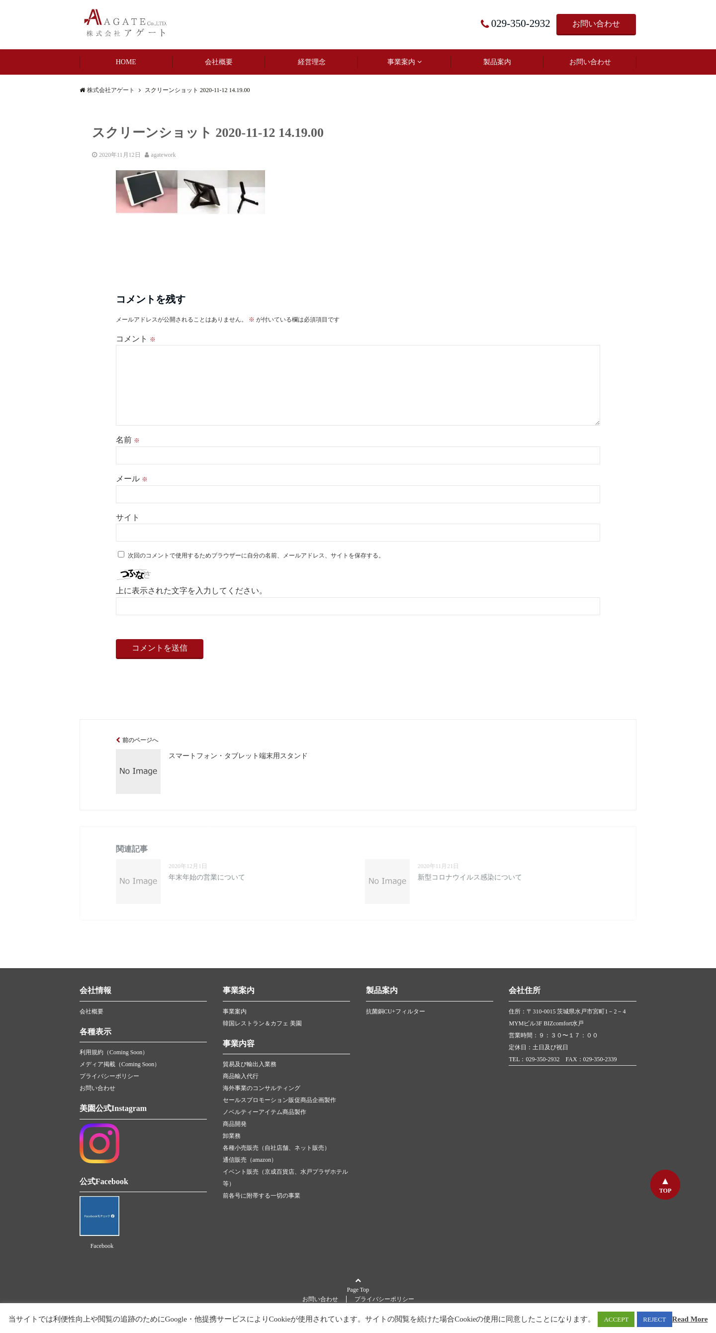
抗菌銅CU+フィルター (395, 1011)
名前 (128, 440)
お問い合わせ (596, 23)
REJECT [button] (654, 1319)
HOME (126, 62)
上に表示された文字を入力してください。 (191, 590)
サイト (128, 517)
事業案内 (401, 62)
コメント (136, 338)
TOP (665, 1190)
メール (132, 478)
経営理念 (312, 62)
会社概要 (219, 62)
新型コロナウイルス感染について (470, 877)
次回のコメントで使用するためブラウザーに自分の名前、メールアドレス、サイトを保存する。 (256, 555)
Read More (690, 1319)
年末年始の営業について (207, 877)
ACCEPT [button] (616, 1319)
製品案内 (497, 62)
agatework (163, 154)
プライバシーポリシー (109, 1076)
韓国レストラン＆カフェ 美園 (262, 1023)
